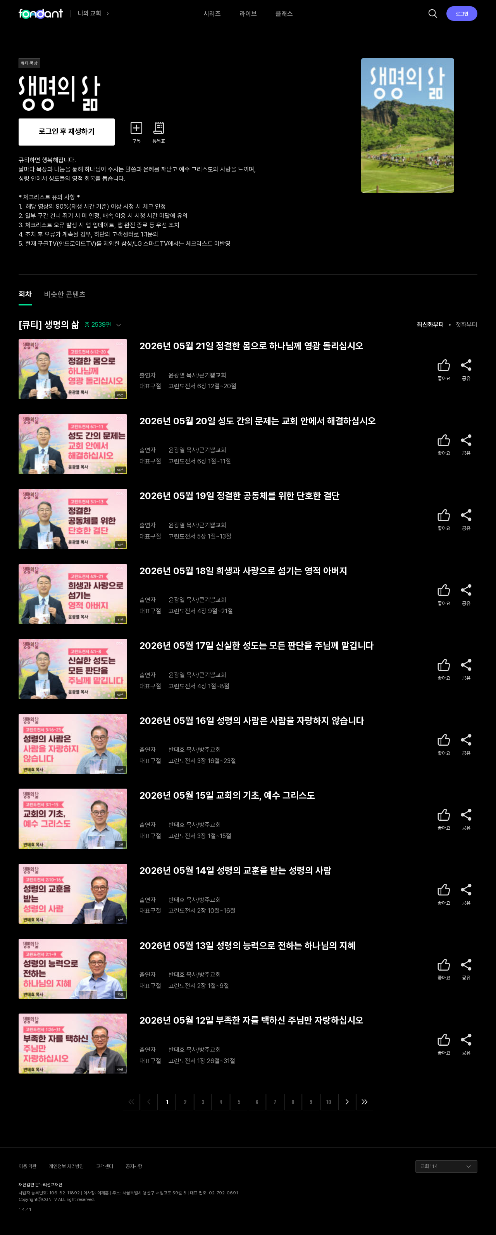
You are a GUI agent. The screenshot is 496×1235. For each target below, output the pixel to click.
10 (328, 1102)
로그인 (462, 14)
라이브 (248, 13)
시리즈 (212, 13)
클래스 (284, 13)
